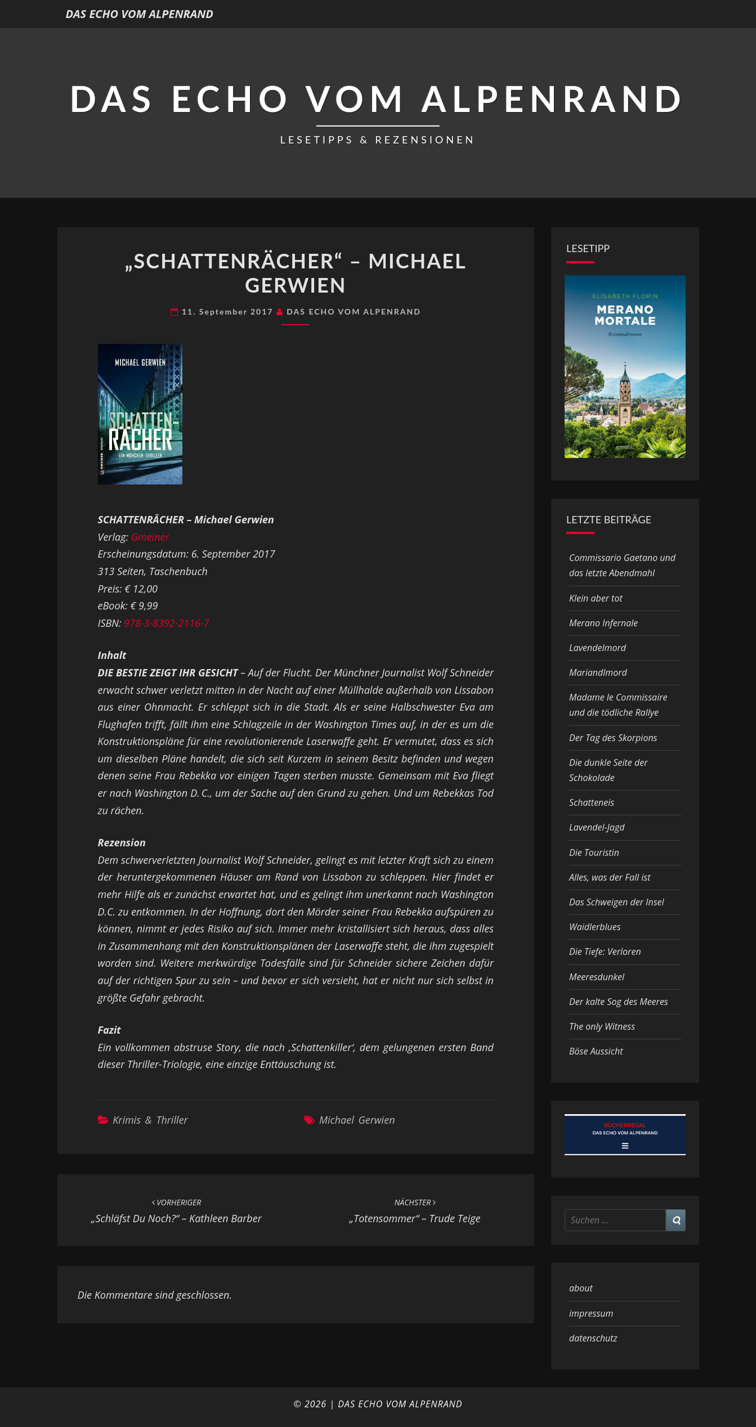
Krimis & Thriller (150, 1120)
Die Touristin (594, 852)
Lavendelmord (597, 647)
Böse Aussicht (596, 1051)
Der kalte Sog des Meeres (618, 1001)
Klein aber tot (596, 598)
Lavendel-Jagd (596, 827)
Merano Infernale (603, 623)
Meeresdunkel (596, 977)
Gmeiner (150, 537)
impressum (591, 1313)
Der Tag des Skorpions (613, 738)
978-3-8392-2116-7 (166, 623)
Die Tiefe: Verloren (605, 951)
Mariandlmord (598, 672)
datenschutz (593, 1338)
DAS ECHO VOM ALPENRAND (139, 13)
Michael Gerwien (357, 1120)
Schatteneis (591, 802)
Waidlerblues (595, 927)
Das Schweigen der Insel (616, 902)
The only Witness (602, 1026)
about (581, 1288)
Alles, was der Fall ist (609, 877)
